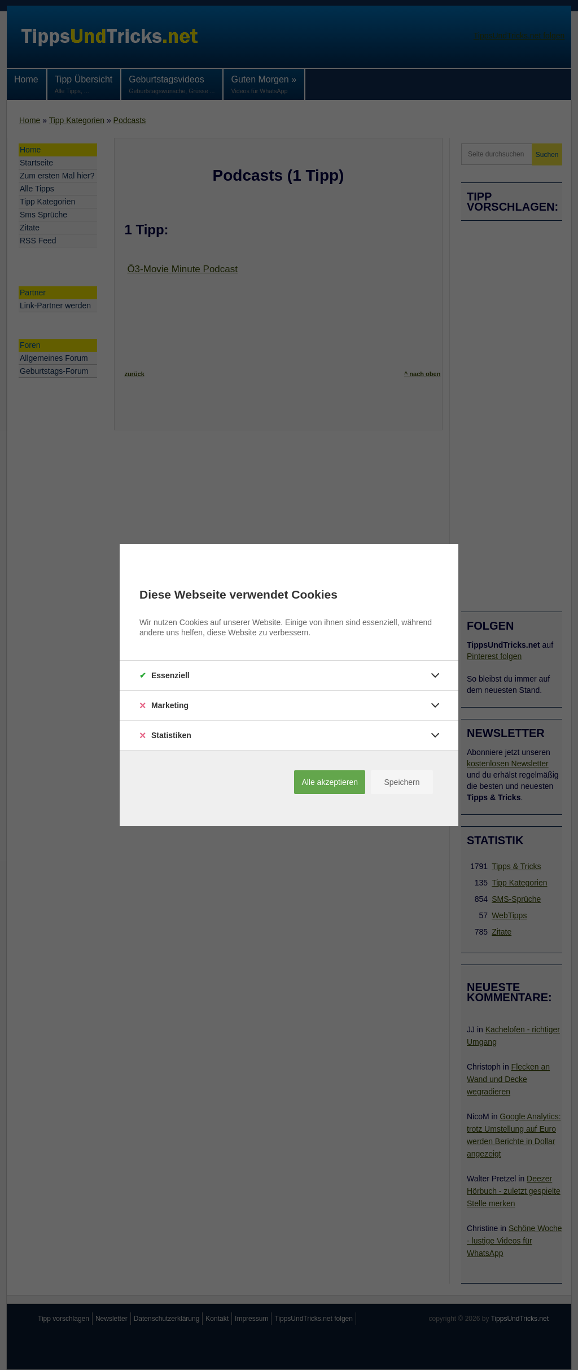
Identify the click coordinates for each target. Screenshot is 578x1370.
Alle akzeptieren (329, 782)
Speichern (401, 782)
